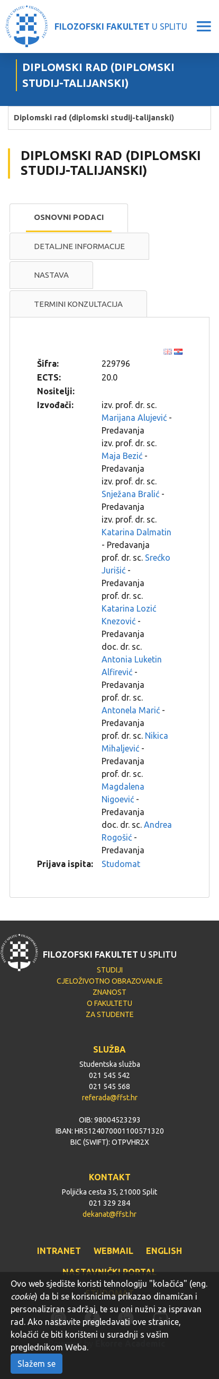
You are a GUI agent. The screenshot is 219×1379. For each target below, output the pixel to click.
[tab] (69, 218)
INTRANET (59, 1251)
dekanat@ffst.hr (109, 1214)
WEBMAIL (113, 1251)
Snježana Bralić (130, 494)
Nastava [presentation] (51, 274)
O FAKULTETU (109, 1003)
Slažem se (36, 1363)
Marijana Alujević (134, 417)
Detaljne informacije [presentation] (79, 246)
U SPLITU (120, 26)
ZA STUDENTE (110, 1014)
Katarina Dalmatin (136, 532)
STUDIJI (110, 970)
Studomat (121, 864)
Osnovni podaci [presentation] (69, 217)
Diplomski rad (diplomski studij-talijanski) (94, 117)
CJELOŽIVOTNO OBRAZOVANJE (110, 981)
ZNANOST (109, 992)
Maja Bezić (122, 456)
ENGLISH (164, 1251)
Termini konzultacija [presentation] (78, 303)
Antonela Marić (131, 710)
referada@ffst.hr (110, 1097)
